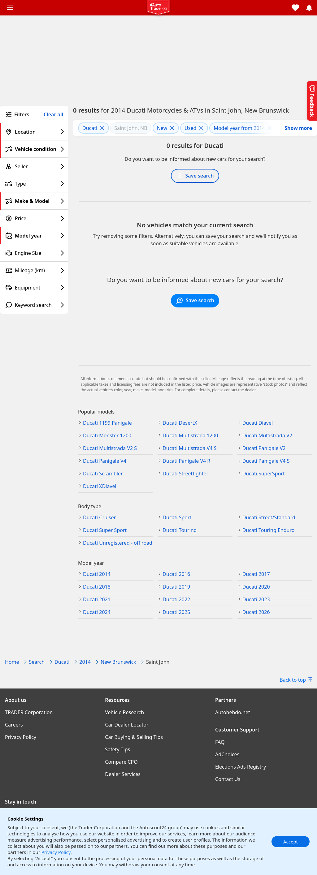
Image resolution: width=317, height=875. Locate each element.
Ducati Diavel (257, 422)
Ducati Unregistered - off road (117, 542)
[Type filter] (34, 183)
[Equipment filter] (34, 287)
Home (12, 661)
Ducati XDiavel (99, 486)
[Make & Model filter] (34, 201)
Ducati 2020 (256, 586)
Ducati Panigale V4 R (186, 460)
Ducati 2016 (176, 574)
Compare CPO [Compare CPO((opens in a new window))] (121, 761)
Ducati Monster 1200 (107, 435)
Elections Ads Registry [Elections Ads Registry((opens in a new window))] (240, 766)
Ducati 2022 (176, 599)
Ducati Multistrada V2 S (110, 448)
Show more (298, 128)
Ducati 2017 (256, 574)
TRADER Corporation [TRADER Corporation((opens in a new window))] (29, 712)
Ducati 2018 (97, 586)
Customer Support (237, 729)
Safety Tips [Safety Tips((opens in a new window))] (117, 749)
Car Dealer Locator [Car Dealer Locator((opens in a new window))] (126, 724)
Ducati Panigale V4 (104, 460)
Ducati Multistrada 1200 (190, 435)
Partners (225, 700)
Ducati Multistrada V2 (267, 435)
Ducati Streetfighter (185, 473)
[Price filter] (34, 218)
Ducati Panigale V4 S (266, 460)
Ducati (61, 661)
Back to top (296, 679)
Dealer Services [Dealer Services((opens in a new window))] (123, 774)
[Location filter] (34, 131)
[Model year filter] (34, 235)
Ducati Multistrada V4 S (189, 448)
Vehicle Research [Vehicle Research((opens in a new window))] (124, 712)
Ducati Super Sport (105, 530)
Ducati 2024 (97, 612)
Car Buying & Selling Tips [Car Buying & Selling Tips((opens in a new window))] (134, 737)
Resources (117, 700)
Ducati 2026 (256, 612)
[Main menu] (10, 7)
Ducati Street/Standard (268, 517)
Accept (290, 842)
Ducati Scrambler (103, 473)
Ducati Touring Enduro (268, 530)
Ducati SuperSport (263, 473)
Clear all (53, 114)
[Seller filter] (34, 166)
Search (37, 661)
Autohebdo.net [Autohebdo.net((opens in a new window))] (232, 712)
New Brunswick (118, 661)
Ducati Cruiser (99, 517)
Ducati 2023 (256, 599)
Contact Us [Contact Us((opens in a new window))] (227, 779)
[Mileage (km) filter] (34, 270)
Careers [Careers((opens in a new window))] (14, 724)
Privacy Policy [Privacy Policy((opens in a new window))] (20, 737)
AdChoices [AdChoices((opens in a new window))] (227, 754)
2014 (85, 661)
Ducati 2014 (97, 574)
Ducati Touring (180, 530)
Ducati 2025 (176, 612)
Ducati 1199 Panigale (107, 422)
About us (16, 700)
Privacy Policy (56, 852)
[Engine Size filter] (34, 253)
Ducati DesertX (180, 422)
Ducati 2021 (97, 599)
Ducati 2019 (176, 586)
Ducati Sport (177, 517)
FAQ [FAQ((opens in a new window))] (219, 742)
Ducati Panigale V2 (264, 448)
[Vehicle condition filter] (34, 149)
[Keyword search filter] (34, 305)
